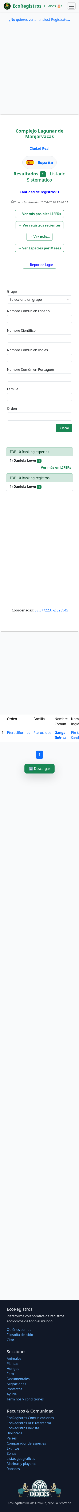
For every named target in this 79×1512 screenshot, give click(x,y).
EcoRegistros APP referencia (29, 1423)
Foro (10, 1373)
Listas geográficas (21, 1458)
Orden (12, 408)
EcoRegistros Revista (23, 1428)
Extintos (13, 1448)
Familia (12, 389)
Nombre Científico (21, 330)
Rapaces (13, 1468)
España (45, 162)
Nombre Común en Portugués (31, 369)
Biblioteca (14, 1433)
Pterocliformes (18, 732)
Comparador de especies (26, 1443)
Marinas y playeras (21, 1463)
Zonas (11, 1453)
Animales (14, 1358)
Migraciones (16, 1384)
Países (12, 1438)
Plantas (12, 1363)
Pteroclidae (42, 732)
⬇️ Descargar (39, 768)
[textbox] (39, 319)
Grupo (12, 291)
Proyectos (14, 1389)
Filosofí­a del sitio (20, 1334)
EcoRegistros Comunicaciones (30, 1417)
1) (26, 460)
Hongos (13, 1368)
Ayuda (12, 1394)
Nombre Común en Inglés (27, 350)
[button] (39, 214)
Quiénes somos (19, 1329)
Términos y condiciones (25, 1399)
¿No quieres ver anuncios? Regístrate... (39, 19)
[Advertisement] (39, 72)
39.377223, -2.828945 (51, 610)
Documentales (18, 1378)
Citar (10, 1339)
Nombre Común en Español (29, 311)
